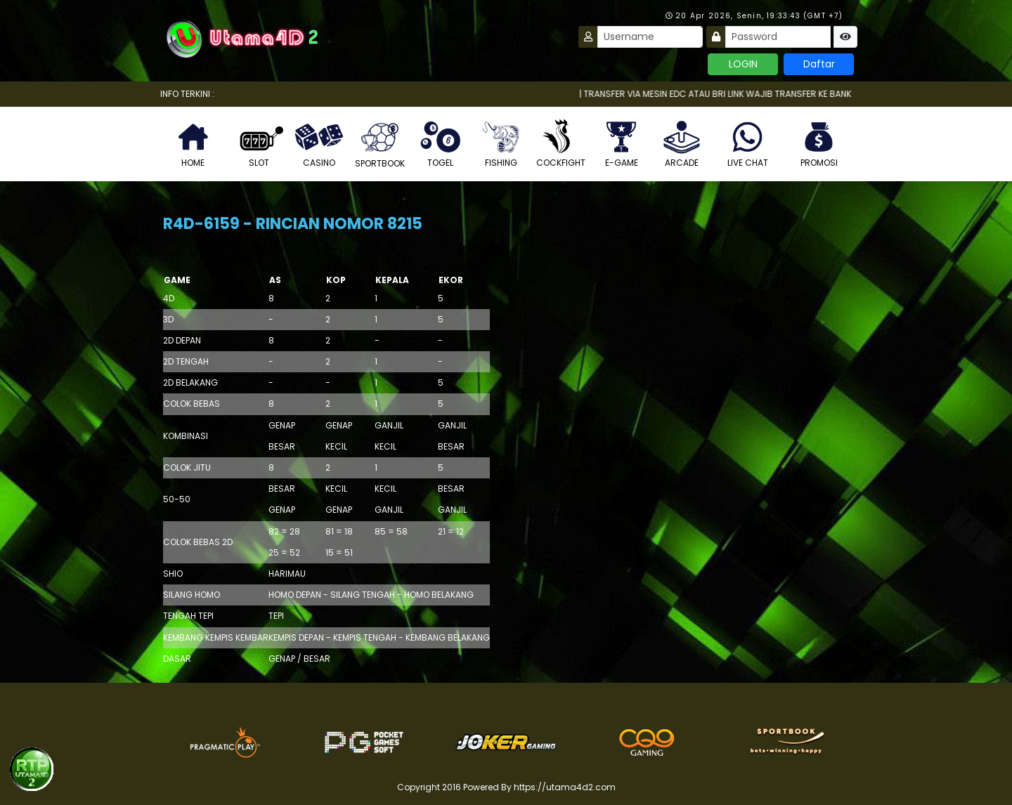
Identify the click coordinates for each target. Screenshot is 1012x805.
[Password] (778, 37)
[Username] (650, 37)
